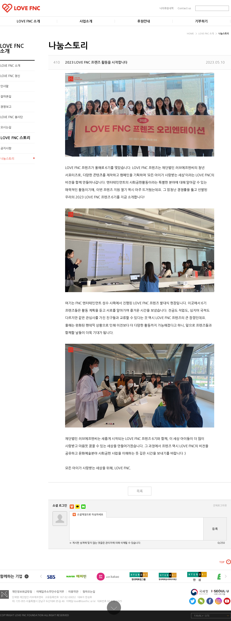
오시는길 (5, 127)
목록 (139, 491)
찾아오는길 (89, 591)
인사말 (4, 86)
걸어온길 (5, 96)
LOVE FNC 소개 (207, 34)
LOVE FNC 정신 (10, 76)
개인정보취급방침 (23, 591)
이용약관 (74, 591)
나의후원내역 (166, 8)
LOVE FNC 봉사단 (11, 117)
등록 (215, 528)
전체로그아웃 (220, 505)
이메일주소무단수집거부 (51, 591)
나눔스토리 (223, 34)
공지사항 (5, 148)
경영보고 (5, 106)
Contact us (184, 8)
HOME (192, 34)
